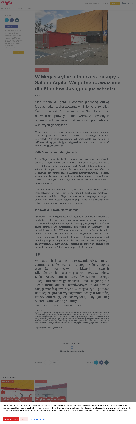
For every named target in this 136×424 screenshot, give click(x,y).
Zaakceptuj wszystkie (11, 419)
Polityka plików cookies (37, 419)
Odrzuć (24, 419)
